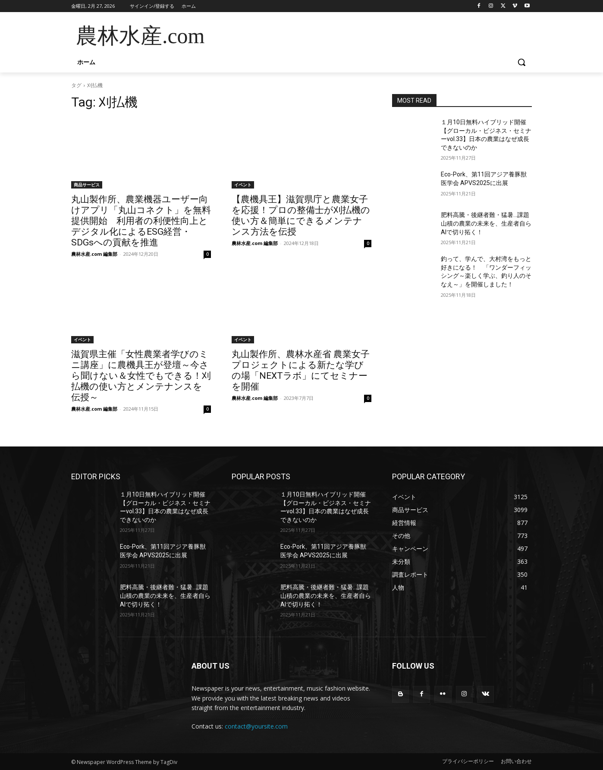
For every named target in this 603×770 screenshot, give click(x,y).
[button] (521, 62)
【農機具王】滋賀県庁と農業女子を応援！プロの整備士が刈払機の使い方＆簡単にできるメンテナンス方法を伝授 (301, 215)
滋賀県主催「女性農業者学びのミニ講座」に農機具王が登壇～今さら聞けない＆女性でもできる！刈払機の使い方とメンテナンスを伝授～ (141, 375)
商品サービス (87, 185)
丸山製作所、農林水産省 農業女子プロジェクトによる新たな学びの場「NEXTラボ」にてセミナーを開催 (301, 370)
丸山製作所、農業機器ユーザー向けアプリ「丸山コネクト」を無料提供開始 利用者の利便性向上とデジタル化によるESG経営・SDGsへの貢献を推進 (141, 221)
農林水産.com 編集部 (94, 254)
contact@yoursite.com (256, 726)
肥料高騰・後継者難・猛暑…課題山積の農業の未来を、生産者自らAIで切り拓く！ (486, 223)
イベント (242, 185)
